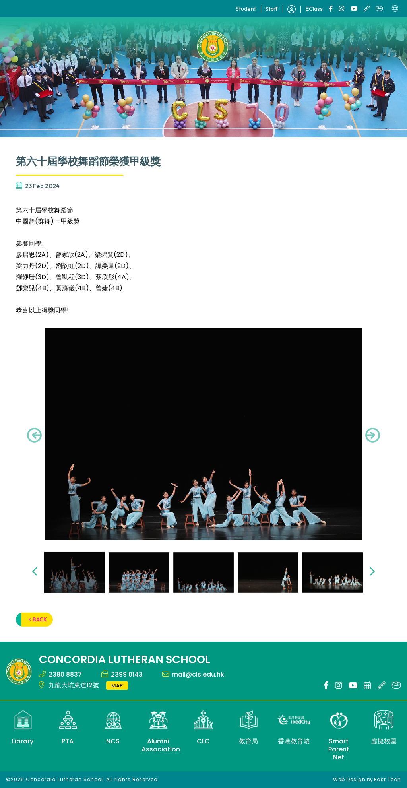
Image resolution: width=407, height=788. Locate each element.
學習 (129, 46)
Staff (272, 8)
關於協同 (92, 46)
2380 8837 (65, 674)
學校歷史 (302, 46)
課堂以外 (166, 46)
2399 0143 (127, 674)
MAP (117, 685)
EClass (314, 8)
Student (246, 8)
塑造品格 (259, 46)
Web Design (349, 779)
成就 (339, 46)
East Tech (387, 779)
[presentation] (34, 446)
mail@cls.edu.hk (198, 674)
